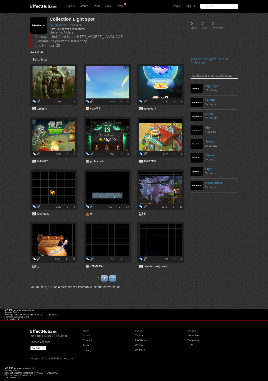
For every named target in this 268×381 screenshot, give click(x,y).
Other (209, 113)
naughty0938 (58, 25)
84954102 (42, 161)
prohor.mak (97, 161)
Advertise (193, 335)
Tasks (96, 6)
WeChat (140, 350)
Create (120, 6)
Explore (70, 6)
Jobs (108, 6)
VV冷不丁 (95, 108)
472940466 (96, 266)
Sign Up (190, 6)
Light (208, 169)
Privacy (87, 350)
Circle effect (213, 183)
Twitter (139, 335)
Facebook (141, 340)
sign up (48, 287)
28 (181, 206)
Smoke (210, 155)
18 (127, 206)
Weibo (139, 345)
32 (74, 259)
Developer (193, 340)
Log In (177, 6)
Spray (209, 141)
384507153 (149, 161)
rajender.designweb (155, 266)
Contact (87, 340)
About (86, 335)
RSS (190, 345)
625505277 (149, 108)
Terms (86, 345)
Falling (210, 100)
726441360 (43, 213)
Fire (208, 127)
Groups (84, 6)
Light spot (212, 86)
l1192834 (42, 108)
